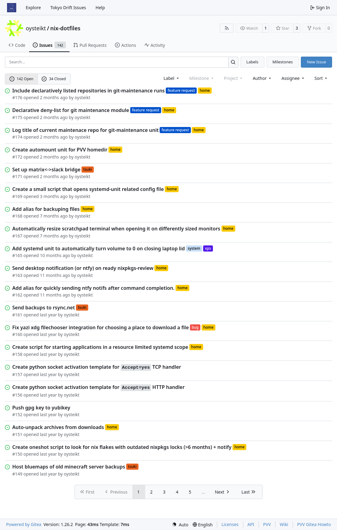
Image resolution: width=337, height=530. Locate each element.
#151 (17, 434)
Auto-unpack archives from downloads (58, 427)
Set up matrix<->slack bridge (46, 169)
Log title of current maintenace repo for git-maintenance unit (85, 130)
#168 (17, 216)
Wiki (284, 524)
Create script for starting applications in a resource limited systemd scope (100, 347)
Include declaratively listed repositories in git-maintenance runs (88, 91)
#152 (17, 414)
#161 (17, 315)
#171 (17, 176)
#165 (17, 255)
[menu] (321, 78)
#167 (17, 236)
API (251, 524)
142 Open (21, 78)
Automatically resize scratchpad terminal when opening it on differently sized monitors (116, 229)
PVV (267, 524)
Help (100, 7)
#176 (17, 97)
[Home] (11, 7)
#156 (17, 395)
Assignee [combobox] (293, 78)
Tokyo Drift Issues (68, 7)
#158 (17, 354)
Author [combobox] (262, 78)
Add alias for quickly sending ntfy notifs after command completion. (93, 288)
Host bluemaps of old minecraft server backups (68, 467)
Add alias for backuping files (46, 209)
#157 (17, 374)
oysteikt (36, 28)
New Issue (316, 62)
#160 (17, 334)
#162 (17, 295)
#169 (17, 196)
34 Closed (54, 78)
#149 (17, 474)
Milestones (282, 62)
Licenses (230, 524)
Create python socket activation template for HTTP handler (98, 387)
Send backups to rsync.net (43, 307)
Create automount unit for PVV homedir (60, 150)
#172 (17, 157)
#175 (17, 117)
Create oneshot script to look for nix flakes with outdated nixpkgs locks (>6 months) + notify (121, 447)
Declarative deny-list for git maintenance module (70, 110)
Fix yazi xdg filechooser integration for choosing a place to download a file (100, 327)
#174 (17, 137)
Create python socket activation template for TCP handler (96, 367)
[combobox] (172, 78)
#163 (17, 275)
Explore (33, 7)
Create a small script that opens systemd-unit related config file (88, 189)
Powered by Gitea (23, 524)
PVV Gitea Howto (314, 524)
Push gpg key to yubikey (41, 408)
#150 (17, 454)
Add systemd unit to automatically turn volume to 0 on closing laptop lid (98, 248)
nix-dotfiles (65, 28)
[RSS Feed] (227, 28)
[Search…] (233, 62)
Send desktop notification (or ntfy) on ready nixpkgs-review (82, 268)
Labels (252, 62)
